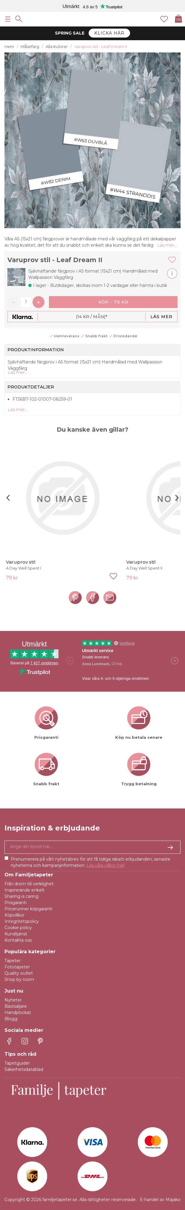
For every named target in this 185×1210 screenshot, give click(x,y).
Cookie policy (18, 927)
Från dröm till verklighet (29, 883)
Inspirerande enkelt (24, 890)
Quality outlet (18, 973)
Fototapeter (17, 967)
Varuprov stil (21, 562)
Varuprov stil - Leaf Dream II (54, 260)
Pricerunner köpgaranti (28, 909)
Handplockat (17, 1012)
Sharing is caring (21, 896)
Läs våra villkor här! (106, 865)
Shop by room (19, 979)
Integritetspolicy (21, 921)
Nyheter (13, 1000)
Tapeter (12, 960)
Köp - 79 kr (113, 302)
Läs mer (161, 316)
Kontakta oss (18, 940)
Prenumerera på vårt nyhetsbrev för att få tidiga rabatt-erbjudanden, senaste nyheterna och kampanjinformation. (90, 862)
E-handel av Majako (160, 1199)
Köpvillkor (14, 915)
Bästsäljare (15, 1006)
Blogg (10, 1018)
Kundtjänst (15, 934)
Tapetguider (17, 1063)
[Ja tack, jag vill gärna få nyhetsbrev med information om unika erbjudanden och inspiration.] (92, 847)
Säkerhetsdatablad (23, 1069)
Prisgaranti (15, 902)
